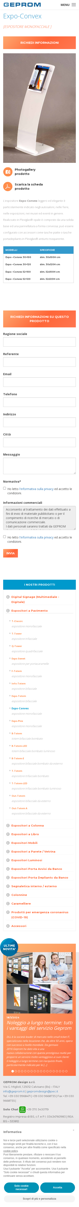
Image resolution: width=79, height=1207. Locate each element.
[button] (73, 1130)
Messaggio (11, 454)
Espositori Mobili (24, 842)
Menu (65, 5)
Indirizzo (9, 414)
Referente (11, 354)
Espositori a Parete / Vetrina (33, 851)
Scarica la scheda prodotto (29, 187)
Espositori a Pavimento (29, 610)
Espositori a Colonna (27, 825)
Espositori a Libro (25, 834)
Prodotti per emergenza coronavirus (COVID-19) (39, 914)
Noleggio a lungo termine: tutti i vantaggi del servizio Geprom (39, 1025)
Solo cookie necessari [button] (21, 1187)
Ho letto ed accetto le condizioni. (37, 491)
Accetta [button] (57, 1187)
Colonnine (19, 895)
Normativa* (12, 481)
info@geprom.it (14, 1091)
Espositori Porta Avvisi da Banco (36, 869)
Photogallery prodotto (25, 172)
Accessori (18, 926)
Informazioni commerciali (22, 503)
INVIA (10, 553)
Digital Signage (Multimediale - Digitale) (35, 599)
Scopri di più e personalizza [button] (39, 1198)
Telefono (10, 394)
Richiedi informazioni (39, 43)
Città (7, 434)
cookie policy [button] (10, 1150)
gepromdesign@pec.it (42, 1091)
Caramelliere (21, 903)
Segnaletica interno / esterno (34, 886)
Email (7, 374)
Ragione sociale (15, 334)
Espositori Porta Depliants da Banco (39, 877)
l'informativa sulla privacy (36, 489)
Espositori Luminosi (26, 860)
